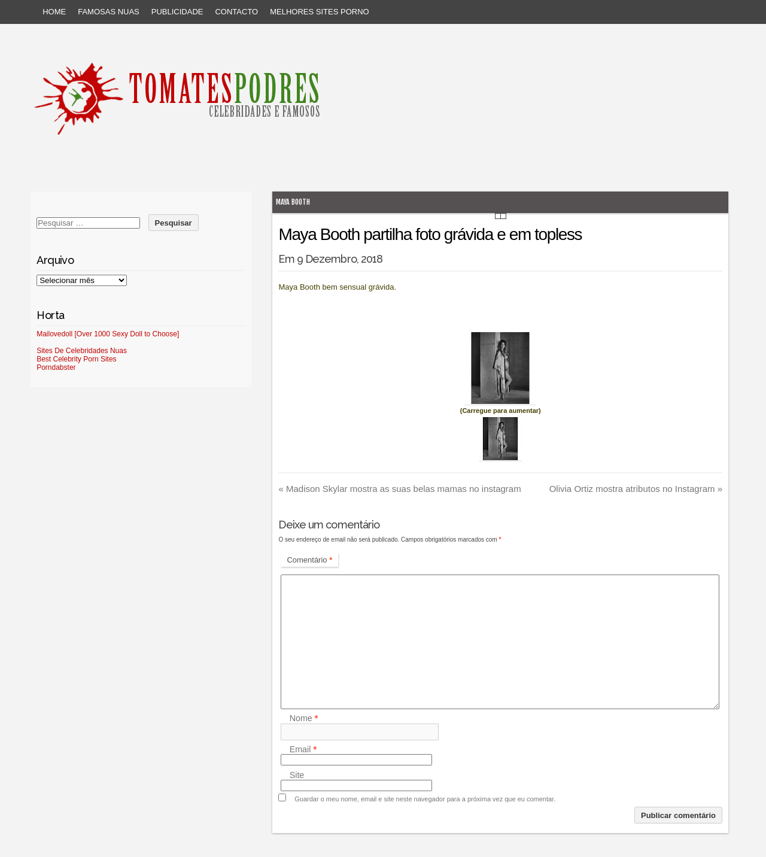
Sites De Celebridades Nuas (82, 351)
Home (54, 11)
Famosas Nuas (108, 11)
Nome (304, 719)
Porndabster (56, 367)
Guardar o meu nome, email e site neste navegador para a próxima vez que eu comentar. (424, 799)
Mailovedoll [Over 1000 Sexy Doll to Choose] (108, 334)
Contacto (236, 11)
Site (297, 775)
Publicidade (177, 11)
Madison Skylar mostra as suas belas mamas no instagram (399, 489)
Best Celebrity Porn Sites (76, 359)
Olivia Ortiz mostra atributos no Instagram (635, 489)
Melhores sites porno (319, 11)
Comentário (309, 559)
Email (303, 749)
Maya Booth (293, 201)
